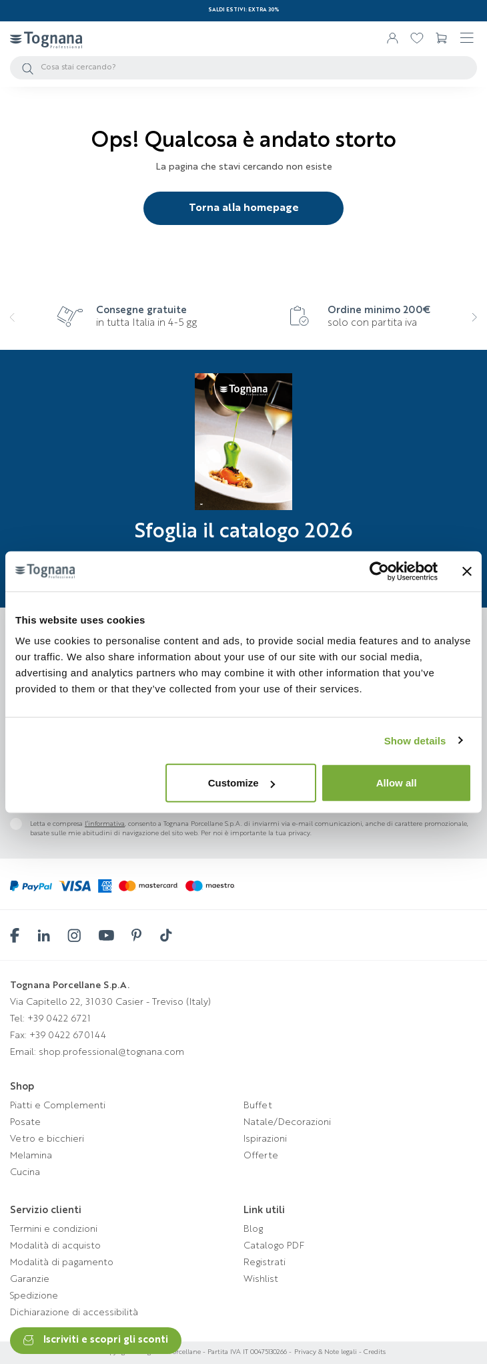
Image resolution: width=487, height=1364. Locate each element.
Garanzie (29, 1279)
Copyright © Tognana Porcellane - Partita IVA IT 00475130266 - (196, 1352)
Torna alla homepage (244, 208)
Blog (253, 1229)
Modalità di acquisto (55, 1246)
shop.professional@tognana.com (111, 1052)
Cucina (25, 1172)
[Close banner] (467, 571)
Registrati (265, 1262)
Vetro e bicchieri (47, 1139)
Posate (25, 1122)
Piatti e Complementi (57, 1105)
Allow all (396, 782)
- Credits (371, 1352)
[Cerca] (243, 67)
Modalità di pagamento (61, 1262)
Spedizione (34, 1296)
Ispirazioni (265, 1139)
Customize (241, 782)
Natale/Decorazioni (287, 1122)
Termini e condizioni (53, 1229)
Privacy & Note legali (325, 1352)
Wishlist (261, 1279)
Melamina (31, 1155)
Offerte (261, 1155)
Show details (415, 740)
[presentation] (21, 326)
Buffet (258, 1105)
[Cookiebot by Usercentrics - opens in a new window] (379, 571)
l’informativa (105, 824)
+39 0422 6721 (59, 1019)
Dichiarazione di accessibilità (74, 1312)
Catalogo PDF (274, 1246)
